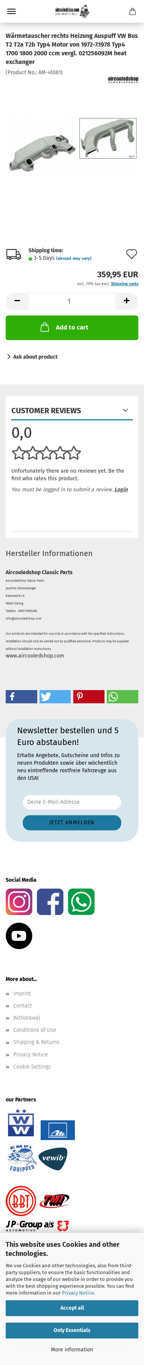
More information (72, 1349)
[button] (17, 301)
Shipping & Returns (36, 1042)
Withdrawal (26, 1018)
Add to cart (64, 327)
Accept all (72, 1308)
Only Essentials (72, 1330)
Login (121, 489)
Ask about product (35, 357)
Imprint (22, 993)
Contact (22, 1006)
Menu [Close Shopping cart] (11, 11)
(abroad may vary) (74, 258)
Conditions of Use (34, 1030)
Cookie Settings (32, 1067)
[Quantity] (72, 301)
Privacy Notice (78, 1293)
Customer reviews (46, 410)
